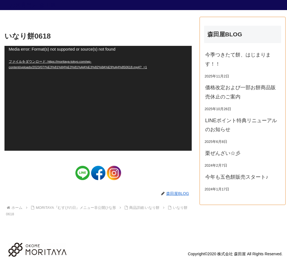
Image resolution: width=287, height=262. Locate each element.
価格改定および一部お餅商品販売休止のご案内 (240, 92)
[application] (98, 98)
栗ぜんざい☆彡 (222, 153)
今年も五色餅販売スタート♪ (236, 177)
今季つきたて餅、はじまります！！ (238, 59)
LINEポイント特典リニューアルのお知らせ (241, 125)
